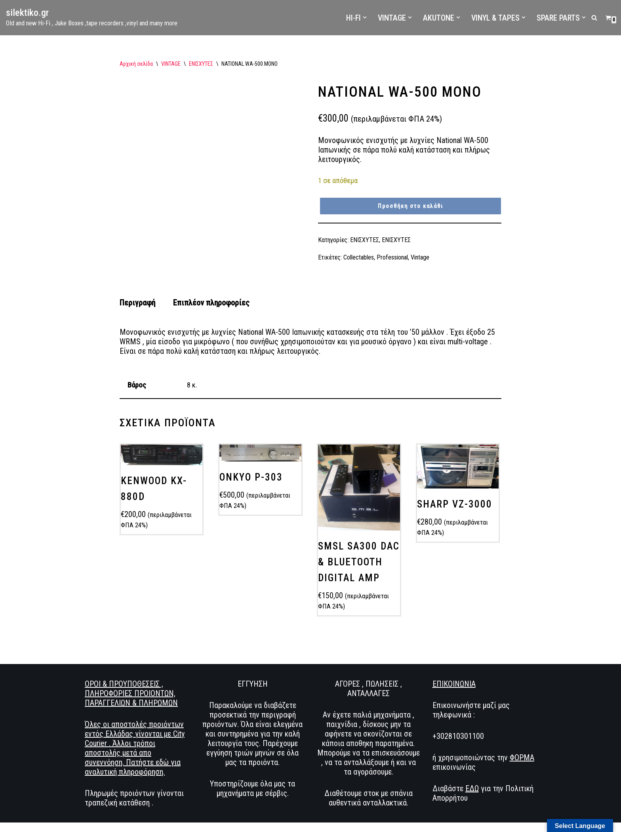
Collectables (358, 257)
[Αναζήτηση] (594, 18)
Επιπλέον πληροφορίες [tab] (211, 302)
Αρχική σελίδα (136, 64)
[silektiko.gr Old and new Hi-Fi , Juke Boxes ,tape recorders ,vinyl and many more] (91, 17)
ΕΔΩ (472, 788)
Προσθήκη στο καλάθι (410, 206)
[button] (365, 17)
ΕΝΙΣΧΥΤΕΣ (201, 64)
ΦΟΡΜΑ (522, 757)
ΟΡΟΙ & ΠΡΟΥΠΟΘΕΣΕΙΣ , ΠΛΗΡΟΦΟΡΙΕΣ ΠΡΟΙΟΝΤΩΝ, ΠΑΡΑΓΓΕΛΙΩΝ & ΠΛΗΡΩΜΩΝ (131, 693)
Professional (392, 257)
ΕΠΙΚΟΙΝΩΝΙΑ (454, 684)
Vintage (420, 257)
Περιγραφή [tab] (137, 302)
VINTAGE (171, 64)
